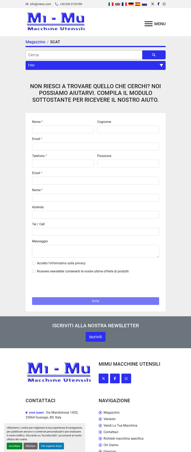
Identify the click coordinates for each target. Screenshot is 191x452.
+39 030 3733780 (71, 4)
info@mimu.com (40, 4)
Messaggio (40, 241)
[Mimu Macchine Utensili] (59, 373)
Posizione (104, 156)
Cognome (104, 122)
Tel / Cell (38, 224)
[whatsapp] (164, 4)
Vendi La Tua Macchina (120, 425)
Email (37, 139)
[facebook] (159, 4)
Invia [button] (95, 301)
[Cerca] (84, 54)
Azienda (38, 207)
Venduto (109, 419)
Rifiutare (30, 446)
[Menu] (149, 23)
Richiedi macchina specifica (124, 438)
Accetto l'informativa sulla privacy (61, 263)
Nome (37, 122)
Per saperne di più (51, 446)
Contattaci (111, 432)
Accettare (14, 446)
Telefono (39, 156)
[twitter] (152, 4)
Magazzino (112, 412)
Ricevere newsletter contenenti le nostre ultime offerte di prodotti (83, 271)
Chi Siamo (111, 445)
